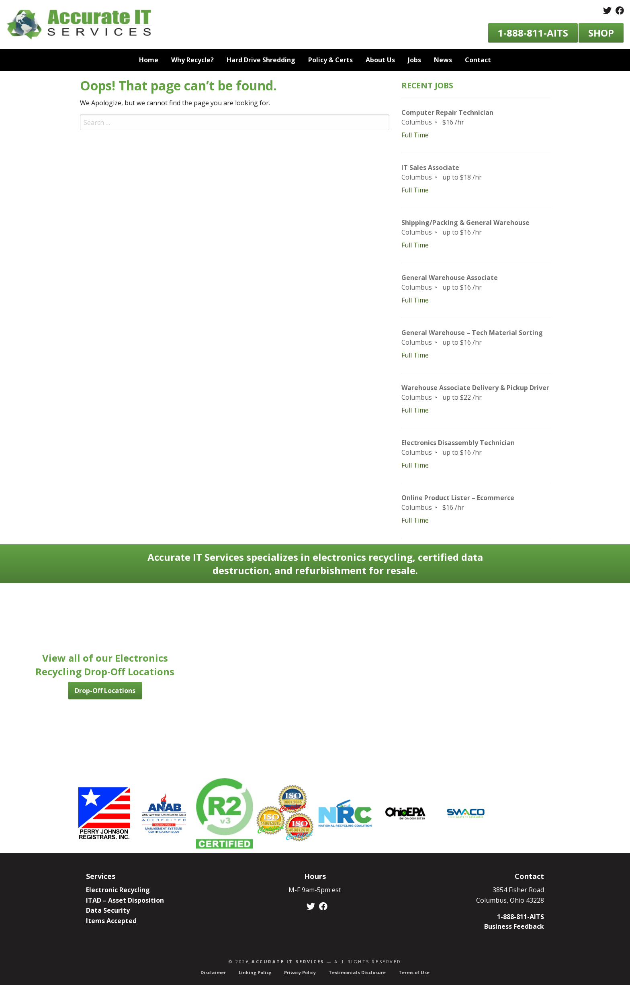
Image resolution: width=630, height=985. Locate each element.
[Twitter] (607, 10)
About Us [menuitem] (380, 59)
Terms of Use (414, 972)
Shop (601, 32)
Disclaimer (213, 972)
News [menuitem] (443, 59)
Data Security (108, 910)
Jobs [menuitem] (414, 59)
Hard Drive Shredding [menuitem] (261, 59)
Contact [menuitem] (478, 59)
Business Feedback (514, 926)
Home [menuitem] (148, 59)
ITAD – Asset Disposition (125, 900)
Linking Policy (255, 972)
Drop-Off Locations (105, 690)
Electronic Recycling (118, 889)
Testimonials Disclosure (357, 972)
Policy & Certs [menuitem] (330, 59)
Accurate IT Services (288, 961)
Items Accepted (111, 920)
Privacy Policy (300, 972)
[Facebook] (620, 10)
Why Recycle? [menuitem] (192, 59)
